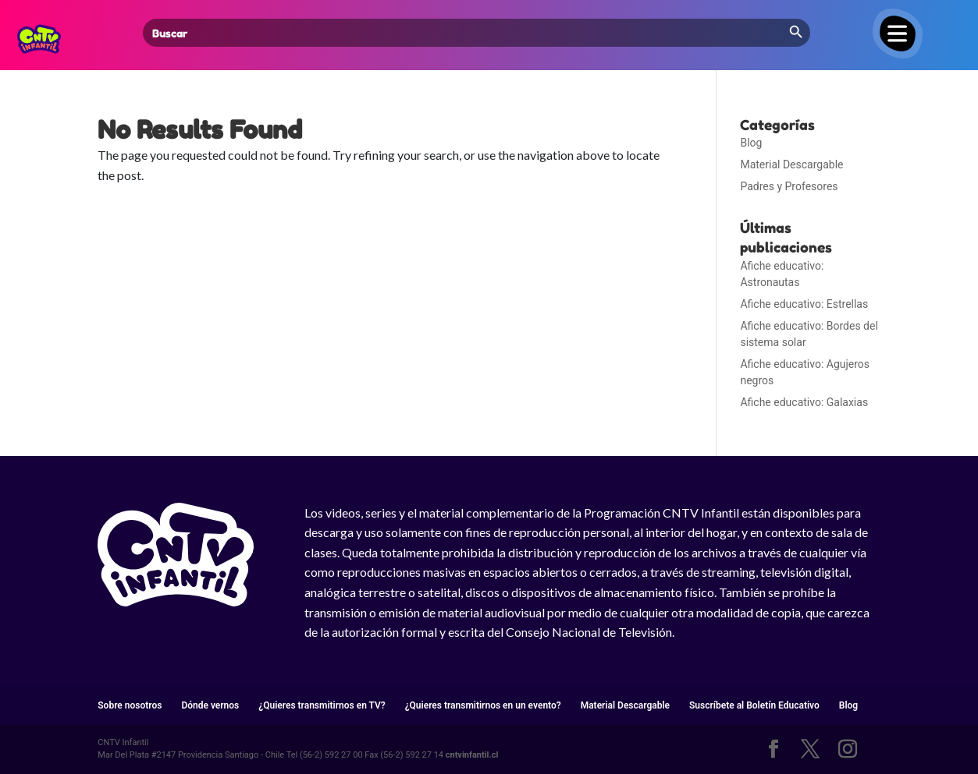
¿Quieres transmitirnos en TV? (321, 705)
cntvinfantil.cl (472, 755)
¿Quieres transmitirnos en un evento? (483, 705)
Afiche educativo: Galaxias (804, 402)
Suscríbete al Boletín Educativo (754, 705)
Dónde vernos (210, 705)
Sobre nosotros (130, 705)
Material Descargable (791, 164)
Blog (751, 142)
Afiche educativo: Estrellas (804, 304)
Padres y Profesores (789, 186)
